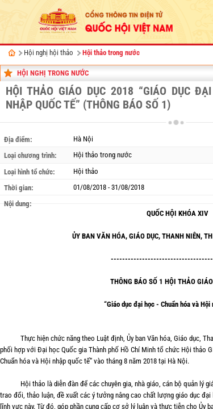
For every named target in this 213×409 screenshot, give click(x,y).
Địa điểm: (18, 139)
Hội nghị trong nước (53, 73)
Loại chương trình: (30, 155)
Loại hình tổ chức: (29, 172)
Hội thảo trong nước (111, 52)
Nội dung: (18, 203)
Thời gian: (19, 187)
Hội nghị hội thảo (48, 52)
